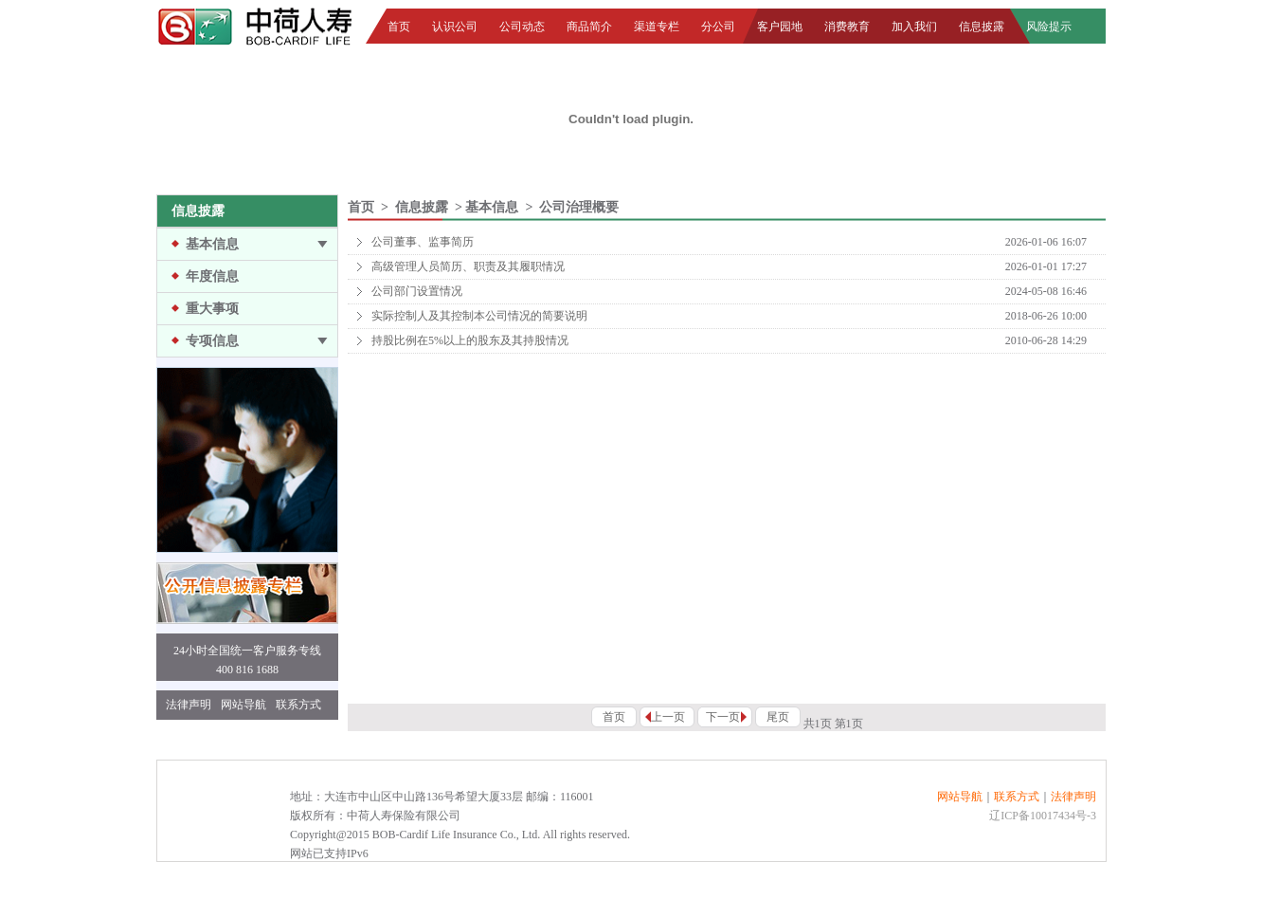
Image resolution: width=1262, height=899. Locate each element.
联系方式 (298, 704)
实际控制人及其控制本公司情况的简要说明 (479, 315)
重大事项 (212, 309)
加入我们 (914, 26)
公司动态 (522, 26)
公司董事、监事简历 (422, 241)
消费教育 (847, 26)
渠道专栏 (656, 26)
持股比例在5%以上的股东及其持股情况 (469, 340)
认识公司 (455, 26)
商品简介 (589, 26)
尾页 (777, 717)
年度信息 (212, 276)
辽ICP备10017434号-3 (1042, 815)
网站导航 (243, 704)
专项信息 (212, 341)
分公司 (718, 26)
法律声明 (188, 704)
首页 (399, 26)
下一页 (723, 717)
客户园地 (779, 26)
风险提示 (1049, 26)
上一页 (668, 717)
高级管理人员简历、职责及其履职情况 (468, 266)
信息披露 (981, 26)
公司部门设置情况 (416, 291)
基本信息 (212, 244)
